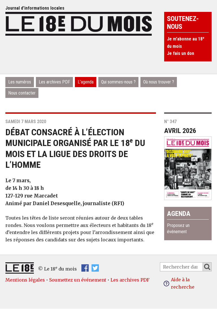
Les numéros (19, 82)
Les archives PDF (54, 82)
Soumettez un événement (77, 280)
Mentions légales (25, 280)
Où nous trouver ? (158, 82)
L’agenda (86, 82)
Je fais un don (180, 53)
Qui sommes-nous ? (118, 82)
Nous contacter (22, 93)
